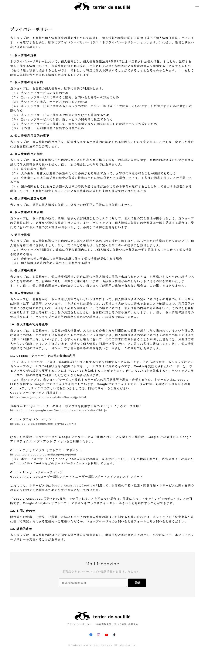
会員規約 (133, 624)
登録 (137, 582)
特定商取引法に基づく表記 (111, 624)
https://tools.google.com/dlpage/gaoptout (43, 454)
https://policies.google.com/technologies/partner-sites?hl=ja (58, 410)
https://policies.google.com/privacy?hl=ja (43, 423)
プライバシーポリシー (79, 624)
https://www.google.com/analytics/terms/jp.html (48, 397)
